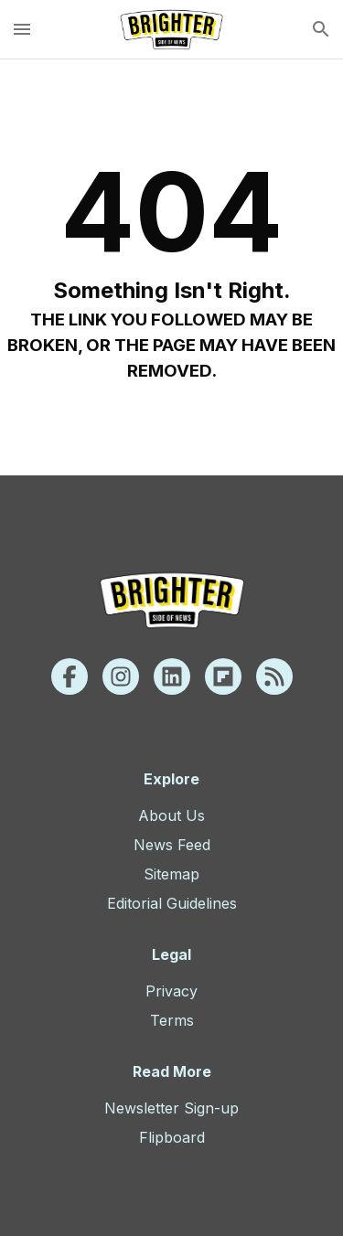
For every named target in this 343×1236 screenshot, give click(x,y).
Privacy (171, 991)
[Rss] (274, 676)
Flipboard (172, 1137)
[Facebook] (69, 676)
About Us (171, 815)
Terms (172, 1020)
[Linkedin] (172, 676)
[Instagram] (120, 676)
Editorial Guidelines (172, 903)
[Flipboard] (223, 676)
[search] (321, 29)
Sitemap (171, 874)
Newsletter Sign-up (171, 1108)
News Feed (172, 845)
